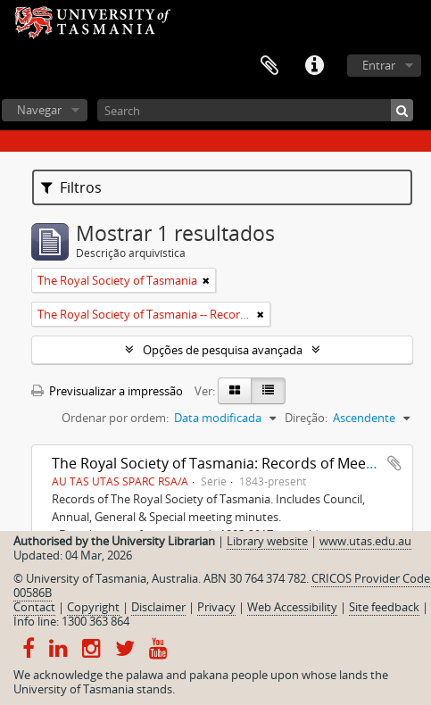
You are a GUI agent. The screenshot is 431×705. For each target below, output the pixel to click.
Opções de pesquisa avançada (223, 350)
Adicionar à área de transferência (394, 463)
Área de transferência (269, 66)
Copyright (93, 607)
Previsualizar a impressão (107, 391)
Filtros (71, 187)
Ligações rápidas (314, 66)
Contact (34, 607)
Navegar (39, 110)
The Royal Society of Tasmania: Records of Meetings (225, 463)
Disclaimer (158, 607)
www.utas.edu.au (365, 541)
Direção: (306, 418)
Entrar (378, 65)
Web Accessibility (292, 607)
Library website (267, 541)
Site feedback (384, 607)
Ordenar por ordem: (115, 418)
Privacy (216, 607)
